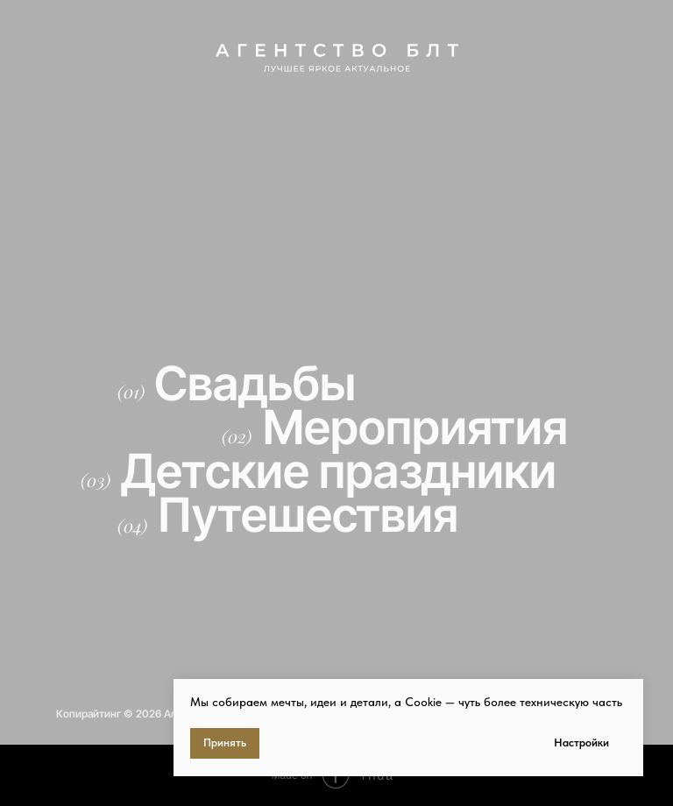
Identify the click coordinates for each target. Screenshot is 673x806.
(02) (236, 436)
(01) (131, 391)
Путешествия (308, 514)
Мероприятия (415, 427)
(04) (132, 525)
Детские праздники (338, 470)
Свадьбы (255, 383)
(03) (95, 479)
